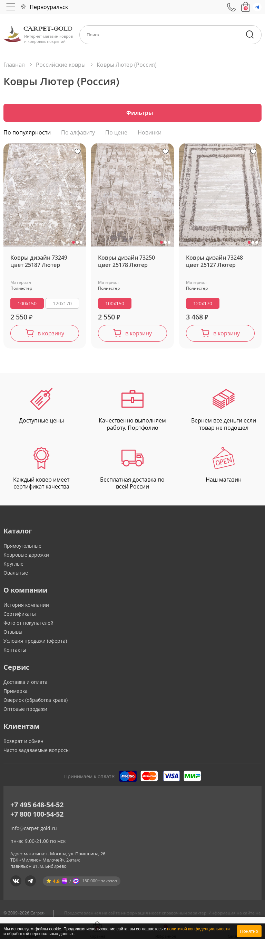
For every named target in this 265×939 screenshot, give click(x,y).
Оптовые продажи (25, 710)
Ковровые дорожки (26, 556)
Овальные (15, 574)
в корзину (51, 335)
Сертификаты (19, 615)
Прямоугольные (22, 547)
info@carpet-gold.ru (33, 830)
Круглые (13, 565)
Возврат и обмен (23, 743)
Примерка (15, 692)
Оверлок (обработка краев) (35, 701)
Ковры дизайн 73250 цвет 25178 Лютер (126, 263)
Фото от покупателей (28, 624)
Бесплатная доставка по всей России (132, 470)
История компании (26, 606)
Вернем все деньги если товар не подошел (223, 411)
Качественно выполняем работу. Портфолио (132, 411)
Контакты (14, 651)
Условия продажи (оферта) (35, 642)
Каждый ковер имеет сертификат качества (41, 470)
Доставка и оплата (25, 683)
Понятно (249, 931)
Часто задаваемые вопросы (36, 752)
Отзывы (12, 633)
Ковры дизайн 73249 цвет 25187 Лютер (38, 263)
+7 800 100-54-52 (36, 815)
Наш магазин (224, 467)
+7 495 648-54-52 (36, 806)
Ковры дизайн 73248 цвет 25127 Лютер (214, 263)
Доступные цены (41, 408)
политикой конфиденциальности (198, 929)
